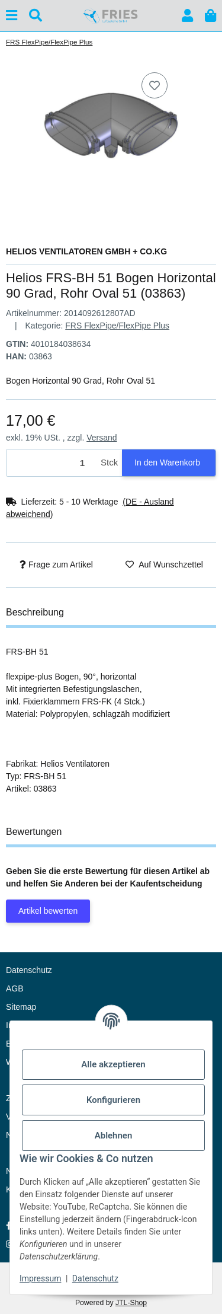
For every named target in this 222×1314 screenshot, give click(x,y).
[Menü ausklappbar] (11, 15)
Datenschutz (95, 1278)
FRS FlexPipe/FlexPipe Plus (117, 325)
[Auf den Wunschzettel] (154, 85)
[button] (187, 15)
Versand (101, 437)
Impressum (40, 1278)
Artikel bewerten (48, 911)
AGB (15, 988)
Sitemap (21, 1007)
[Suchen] (35, 15)
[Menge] (51, 462)
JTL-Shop (131, 1303)
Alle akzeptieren (113, 1064)
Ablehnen (114, 1135)
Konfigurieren (113, 1100)
